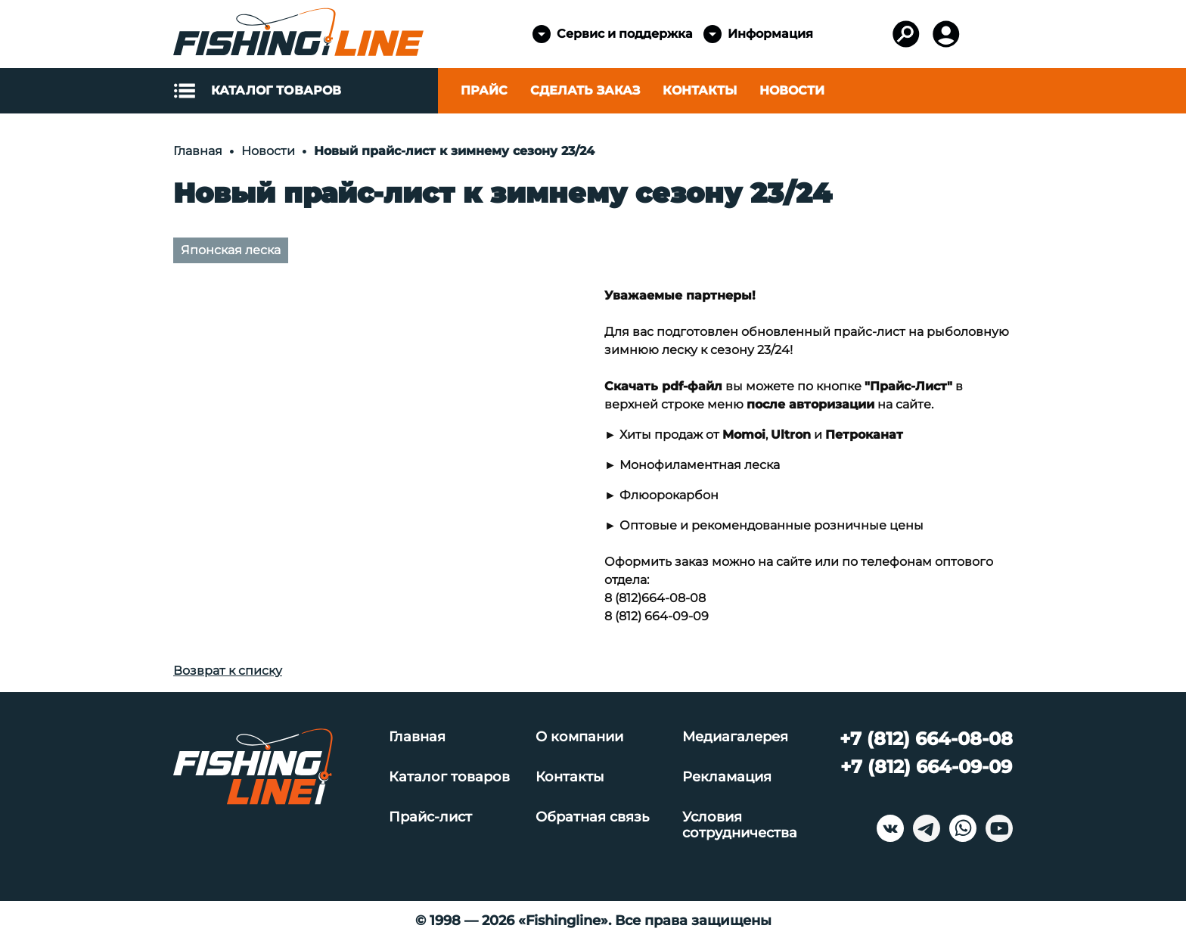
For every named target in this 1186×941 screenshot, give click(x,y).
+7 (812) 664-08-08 (926, 739)
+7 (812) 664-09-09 (926, 767)
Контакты (700, 90)
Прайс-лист (430, 817)
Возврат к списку (227, 670)
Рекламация (727, 777)
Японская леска (231, 250)
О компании (579, 737)
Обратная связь (592, 817)
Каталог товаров (449, 777)
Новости (791, 90)
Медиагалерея (735, 737)
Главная (417, 737)
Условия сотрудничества (739, 825)
